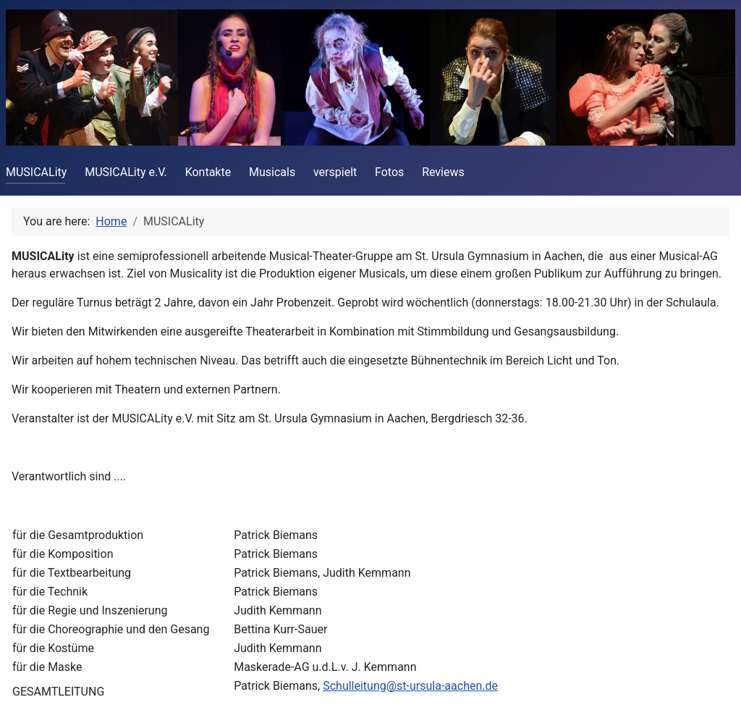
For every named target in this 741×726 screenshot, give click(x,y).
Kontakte (208, 172)
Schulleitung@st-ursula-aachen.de (410, 686)
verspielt (335, 172)
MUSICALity (36, 172)
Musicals (272, 172)
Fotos (389, 172)
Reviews (443, 172)
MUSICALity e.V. (126, 172)
